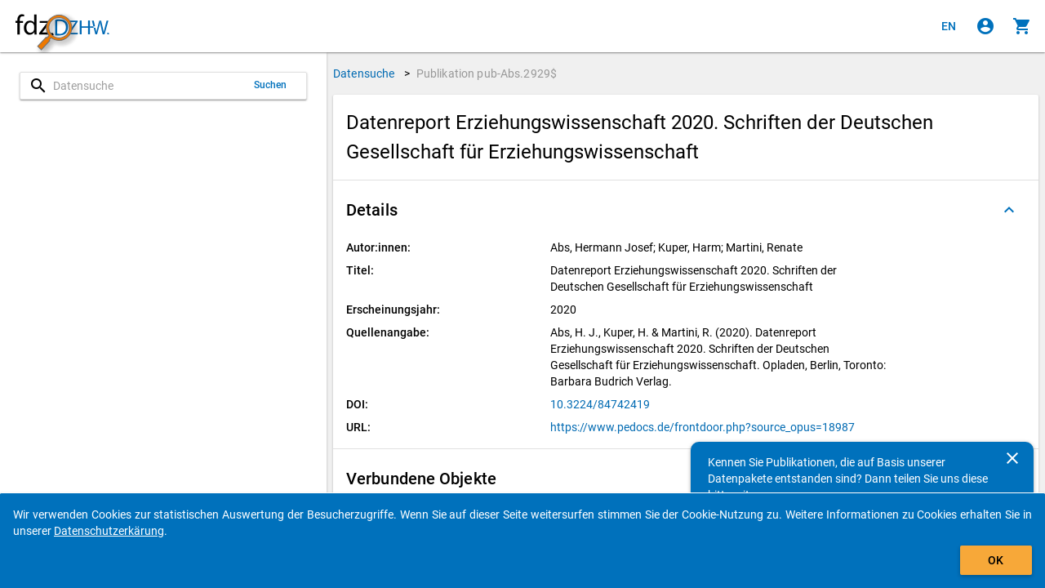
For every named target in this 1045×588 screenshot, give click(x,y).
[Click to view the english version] (948, 26)
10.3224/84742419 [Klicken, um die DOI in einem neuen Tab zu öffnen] (600, 404)
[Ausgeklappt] (1009, 210)
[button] (685, 210)
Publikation (487, 73)
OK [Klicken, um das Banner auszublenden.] (995, 560)
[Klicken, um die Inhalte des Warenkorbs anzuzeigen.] (1022, 26)
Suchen (270, 85)
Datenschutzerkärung (109, 530)
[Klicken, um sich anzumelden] (985, 26)
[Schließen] (1012, 458)
